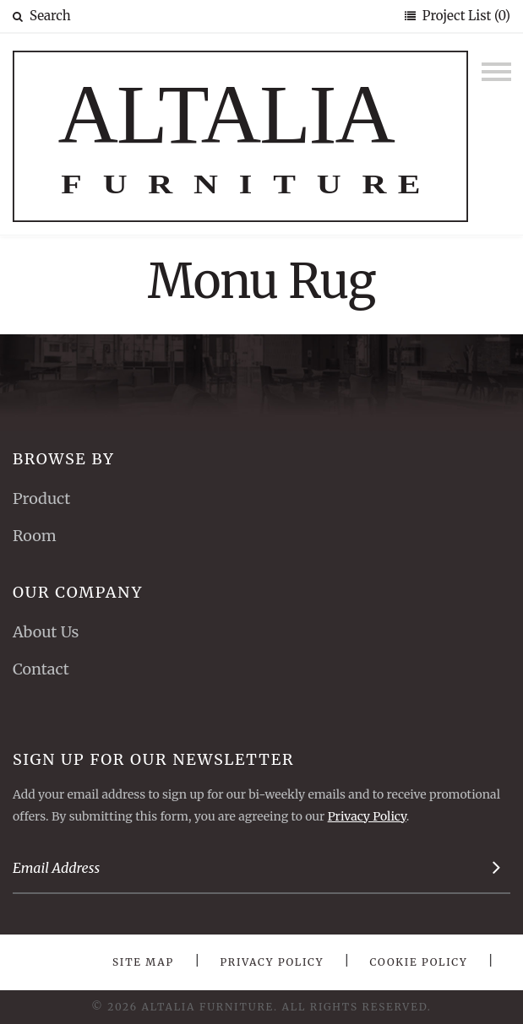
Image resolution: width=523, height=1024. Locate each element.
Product (41, 498)
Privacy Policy (367, 816)
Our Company (78, 592)
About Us (46, 632)
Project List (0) (464, 16)
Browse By (64, 459)
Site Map (143, 962)
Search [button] (42, 16)
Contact (41, 669)
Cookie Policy (419, 962)
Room (35, 535)
